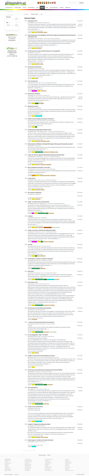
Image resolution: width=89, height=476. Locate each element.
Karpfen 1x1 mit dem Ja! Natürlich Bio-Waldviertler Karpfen (42, 230)
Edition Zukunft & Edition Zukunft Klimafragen (44, 120)
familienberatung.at (28, 460)
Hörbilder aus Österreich (39, 442)
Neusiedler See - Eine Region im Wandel (43, 260)
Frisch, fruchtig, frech (33, 81)
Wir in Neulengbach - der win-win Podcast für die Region (47, 38)
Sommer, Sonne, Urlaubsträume (35, 406)
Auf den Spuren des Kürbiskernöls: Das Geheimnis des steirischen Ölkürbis (45, 370)
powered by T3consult (80, 474)
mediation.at (47, 460)
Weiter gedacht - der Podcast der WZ (42, 246)
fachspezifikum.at (28, 459)
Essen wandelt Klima (32, 387)
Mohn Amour (31, 271)
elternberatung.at (8, 469)
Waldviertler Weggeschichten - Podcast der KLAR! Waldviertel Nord (49, 131)
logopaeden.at (27, 470)
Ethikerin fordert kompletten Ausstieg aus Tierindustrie (41, 119)
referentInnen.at (68, 461)
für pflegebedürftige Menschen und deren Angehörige (12, 53)
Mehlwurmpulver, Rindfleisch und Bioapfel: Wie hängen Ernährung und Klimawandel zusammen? (50, 144)
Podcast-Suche (9, 15)
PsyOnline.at (67, 460)
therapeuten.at (67, 468)
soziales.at (67, 465)
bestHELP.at (7, 464)
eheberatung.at (7, 468)
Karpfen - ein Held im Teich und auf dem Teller (38, 202)
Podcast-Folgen (34, 14)
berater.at (6, 461)
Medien (8, 11)
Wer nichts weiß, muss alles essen (41, 22)
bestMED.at (7, 465)
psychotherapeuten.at (49, 470)
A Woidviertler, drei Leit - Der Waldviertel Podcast (45, 83)
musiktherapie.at (48, 461)
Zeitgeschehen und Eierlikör (40, 217)
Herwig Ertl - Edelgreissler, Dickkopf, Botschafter (39, 424)
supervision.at (67, 466)
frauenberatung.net (28, 461)
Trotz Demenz (37, 52)
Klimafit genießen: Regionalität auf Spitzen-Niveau (39, 130)
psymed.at (67, 459)
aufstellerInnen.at (8, 460)
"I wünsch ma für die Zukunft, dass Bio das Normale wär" (41, 322)
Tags (41, 14)
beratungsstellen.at (8, 463)
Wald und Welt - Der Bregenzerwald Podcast (44, 336)
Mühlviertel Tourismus (33, 106)
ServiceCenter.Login (42, 455)
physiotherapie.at (48, 466)
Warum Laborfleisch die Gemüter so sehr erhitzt (39, 167)
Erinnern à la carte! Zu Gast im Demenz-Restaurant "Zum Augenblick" (44, 51)
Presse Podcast (37, 145)
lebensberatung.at (28, 468)
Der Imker (30, 244)
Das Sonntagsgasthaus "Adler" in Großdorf (38, 335)
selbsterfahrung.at (68, 463)
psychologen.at (47, 469)
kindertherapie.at (28, 465)
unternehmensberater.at (69, 470)
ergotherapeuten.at (8, 470)
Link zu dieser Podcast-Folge (35, 31)
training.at (67, 469)
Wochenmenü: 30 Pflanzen (34, 93)
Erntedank (30, 216)
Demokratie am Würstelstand (34, 67)
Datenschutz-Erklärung (9, 474)
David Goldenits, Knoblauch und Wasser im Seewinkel (40, 259)
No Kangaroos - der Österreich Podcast (43, 371)
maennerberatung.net (49, 459)
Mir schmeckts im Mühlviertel (34, 192)
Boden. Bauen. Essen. (33, 282)
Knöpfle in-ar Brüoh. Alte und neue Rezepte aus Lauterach (41, 355)
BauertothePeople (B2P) (39, 309)
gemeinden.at (27, 463)
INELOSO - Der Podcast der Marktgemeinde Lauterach (46, 357)
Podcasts (11, 11)
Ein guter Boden (31, 178)
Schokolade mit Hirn (32, 21)
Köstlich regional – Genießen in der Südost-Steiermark (40, 440)
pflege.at (46, 465)
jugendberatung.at (28, 464)
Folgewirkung (37, 408)
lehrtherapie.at (27, 469)
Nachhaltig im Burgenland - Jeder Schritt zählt (44, 324)
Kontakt (48, 455)
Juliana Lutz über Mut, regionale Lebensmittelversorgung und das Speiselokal (46, 155)
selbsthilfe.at (67, 464)
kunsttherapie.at (28, 466)
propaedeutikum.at (48, 468)
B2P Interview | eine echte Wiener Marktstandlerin (39, 308)
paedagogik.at (47, 464)
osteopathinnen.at (48, 463)
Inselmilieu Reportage (39, 68)
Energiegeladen (37, 108)
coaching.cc (7, 466)
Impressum (16, 474)
